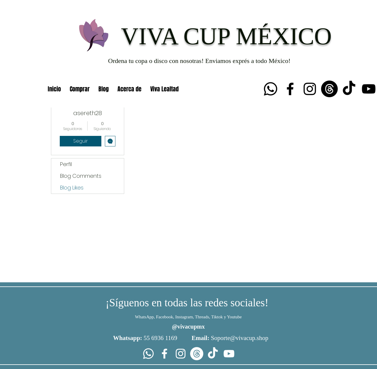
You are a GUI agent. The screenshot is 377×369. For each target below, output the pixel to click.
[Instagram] (309, 89)
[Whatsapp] (270, 89)
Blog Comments (80, 176)
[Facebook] (290, 89)
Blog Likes (71, 187)
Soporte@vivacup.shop (239, 337)
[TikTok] (349, 89)
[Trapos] (329, 89)
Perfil (66, 164)
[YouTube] (368, 89)
